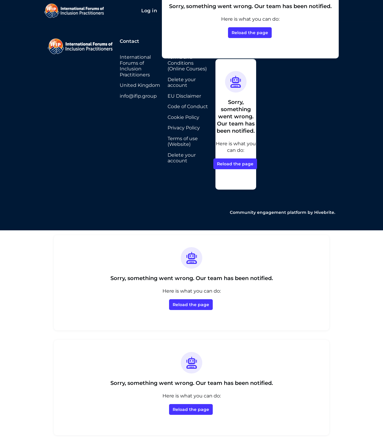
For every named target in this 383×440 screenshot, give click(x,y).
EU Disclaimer (184, 96)
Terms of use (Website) (183, 141)
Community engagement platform (268, 212)
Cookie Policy (183, 117)
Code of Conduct (188, 106)
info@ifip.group (138, 96)
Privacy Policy (184, 128)
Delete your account (182, 82)
